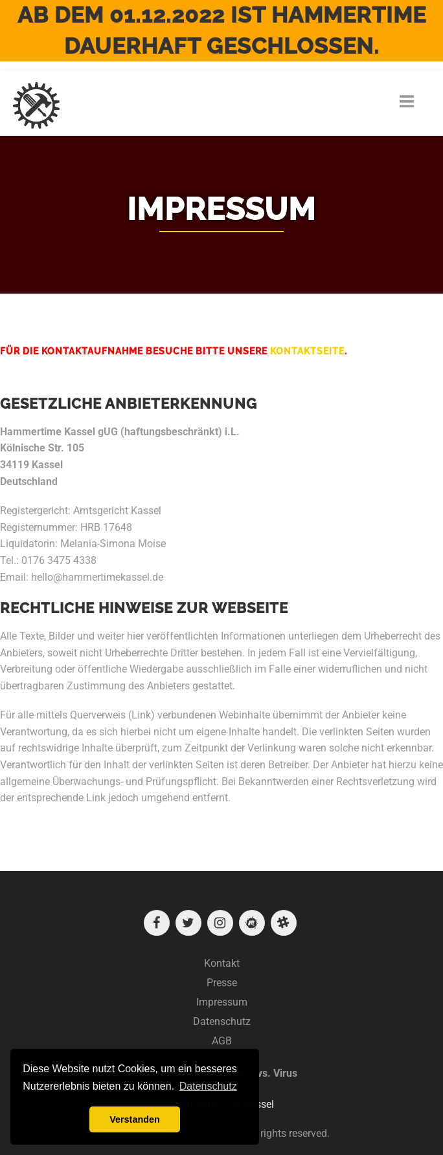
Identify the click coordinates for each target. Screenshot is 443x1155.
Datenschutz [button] (208, 1086)
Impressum (221, 1002)
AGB (222, 1041)
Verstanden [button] (134, 1119)
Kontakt (222, 963)
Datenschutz (222, 1021)
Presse (222, 983)
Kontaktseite (307, 351)
